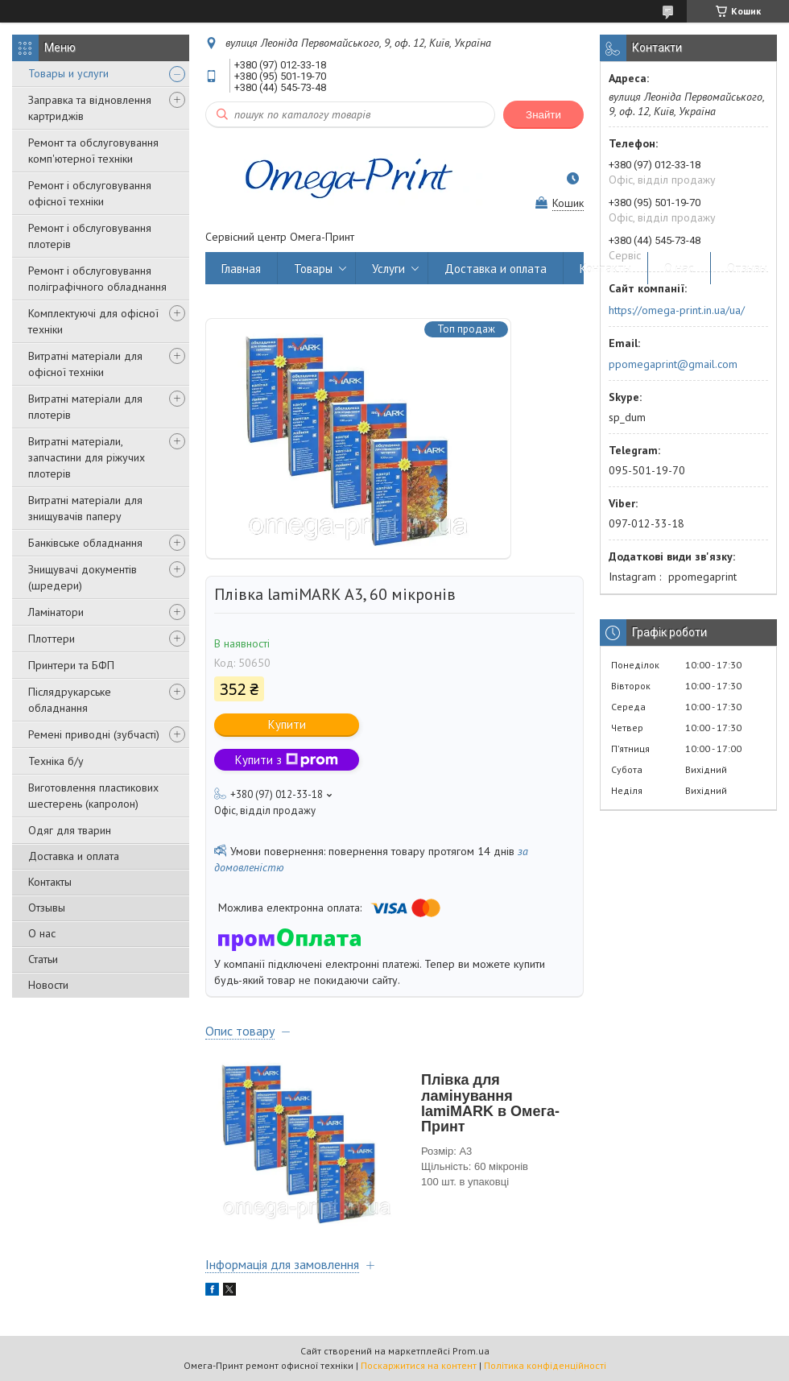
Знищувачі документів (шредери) (82, 577)
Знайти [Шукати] (543, 115)
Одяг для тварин (69, 830)
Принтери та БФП (71, 665)
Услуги (388, 269)
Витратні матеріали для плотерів (85, 406)
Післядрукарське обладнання (69, 699)
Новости (48, 985)
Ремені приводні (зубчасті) (93, 734)
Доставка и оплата (73, 856)
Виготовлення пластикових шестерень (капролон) (93, 795)
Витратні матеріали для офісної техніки (85, 364)
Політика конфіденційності (545, 1365)
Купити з (286, 759)
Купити (287, 724)
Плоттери (51, 638)
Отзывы (46, 907)
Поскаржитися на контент (419, 1365)
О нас (42, 933)
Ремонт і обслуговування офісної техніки (89, 193)
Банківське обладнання (85, 542)
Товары (313, 269)
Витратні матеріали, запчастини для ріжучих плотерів (86, 457)
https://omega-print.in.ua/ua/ (677, 310)
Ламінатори (56, 612)
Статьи (43, 959)
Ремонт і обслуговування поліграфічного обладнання (97, 278)
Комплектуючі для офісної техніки (93, 321)
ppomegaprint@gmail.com (673, 364)
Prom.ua (471, 1351)
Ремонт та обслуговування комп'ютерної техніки (93, 150)
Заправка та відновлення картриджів (89, 108)
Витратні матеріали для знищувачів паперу (85, 508)
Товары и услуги (68, 73)
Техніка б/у (56, 761)
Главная (241, 269)
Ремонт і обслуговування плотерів (89, 236)
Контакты (50, 881)
